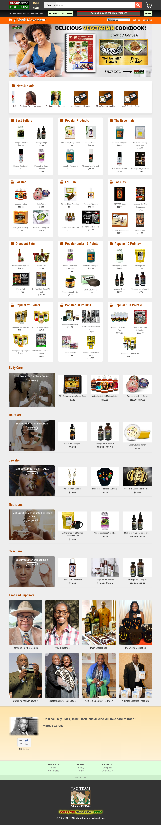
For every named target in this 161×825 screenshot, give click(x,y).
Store (53, 767)
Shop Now (32, 381)
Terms (80, 770)
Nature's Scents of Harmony (99, 701)
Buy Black (54, 13)
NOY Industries (62, 648)
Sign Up (36, 8)
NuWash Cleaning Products (135, 701)
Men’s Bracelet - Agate (131, 106)
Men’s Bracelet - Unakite (105, 106)
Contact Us (107, 770)
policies (136, 20)
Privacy (80, 767)
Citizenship (66, 13)
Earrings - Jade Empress (55, 106)
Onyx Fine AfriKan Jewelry (25, 701)
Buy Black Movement (27, 20)
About (148, 13)
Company (107, 767)
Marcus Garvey (53, 726)
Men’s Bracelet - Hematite (81, 106)
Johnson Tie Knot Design (25, 648)
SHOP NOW (32, 520)
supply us (147, 20)
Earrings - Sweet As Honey (30, 106)
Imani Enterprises (98, 648)
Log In (36, 3)
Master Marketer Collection (62, 701)
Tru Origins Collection (135, 648)
